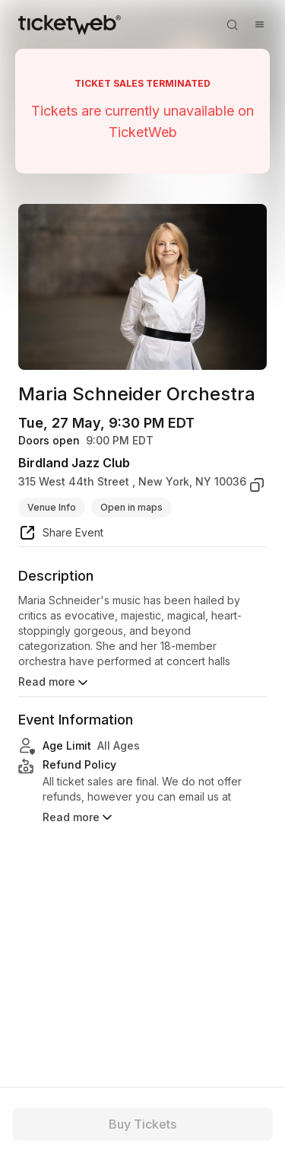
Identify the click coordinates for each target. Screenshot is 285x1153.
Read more (54, 682)
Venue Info (51, 507)
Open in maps (131, 507)
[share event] (60, 535)
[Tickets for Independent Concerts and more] (69, 24)
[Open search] (231, 24)
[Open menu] (259, 24)
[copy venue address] (257, 485)
